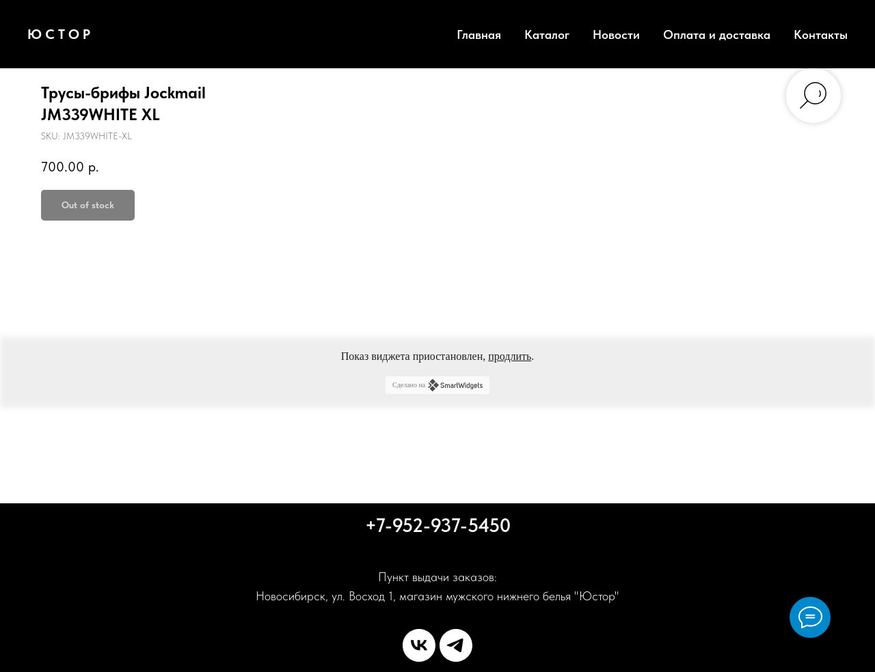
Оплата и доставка (716, 34)
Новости (616, 34)
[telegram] (456, 645)
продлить (509, 356)
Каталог (546, 34)
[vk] (419, 645)
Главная (479, 34)
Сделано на (437, 385)
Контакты (821, 34)
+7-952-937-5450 (438, 525)
